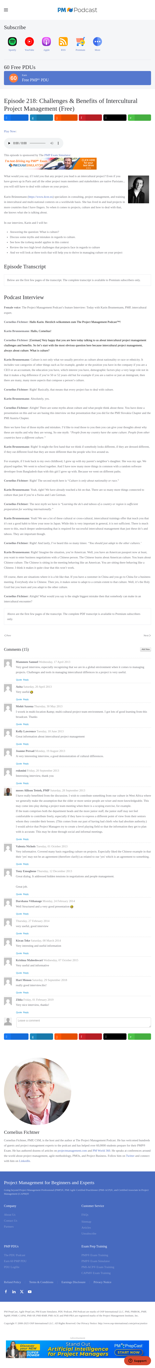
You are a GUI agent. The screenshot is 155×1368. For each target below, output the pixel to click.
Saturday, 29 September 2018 (49, 980)
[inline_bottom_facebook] (16, 1036)
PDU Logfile (11, 1267)
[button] (6, 10)
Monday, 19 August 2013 (50, 751)
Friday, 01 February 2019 (38, 999)
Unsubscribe (89, 1233)
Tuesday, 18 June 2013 (50, 731)
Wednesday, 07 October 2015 (61, 960)
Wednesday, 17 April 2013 (54, 661)
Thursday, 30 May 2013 (48, 706)
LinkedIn (24, 1161)
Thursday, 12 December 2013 (54, 871)
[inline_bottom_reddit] (65, 1036)
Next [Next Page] (147, 635)
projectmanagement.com (72, 1150)
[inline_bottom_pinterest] (90, 1036)
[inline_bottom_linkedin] (41, 1036)
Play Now (10, 131)
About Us (9, 1214)
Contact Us (10, 1220)
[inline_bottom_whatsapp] (139, 1036)
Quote (19, 680)
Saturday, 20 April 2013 (37, 686)
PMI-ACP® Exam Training (98, 1267)
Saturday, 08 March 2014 (46, 940)
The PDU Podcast (14, 1255)
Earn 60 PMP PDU (15, 1261)
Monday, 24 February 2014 (59, 901)
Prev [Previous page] (7, 635)
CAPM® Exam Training (96, 1273)
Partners (9, 1226)
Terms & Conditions (41, 1282)
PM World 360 (101, 1150)
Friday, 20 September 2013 (43, 770)
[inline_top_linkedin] (41, 117)
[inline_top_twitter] (115, 117)
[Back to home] (77, 10)
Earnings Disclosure (74, 1282)
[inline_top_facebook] (16, 117)
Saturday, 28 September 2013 (67, 790)
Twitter (130, 1155)
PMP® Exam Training (95, 1255)
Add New (146, 649)
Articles (86, 1227)
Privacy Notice (102, 1282)
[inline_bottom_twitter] (115, 1036)
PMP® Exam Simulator (96, 1261)
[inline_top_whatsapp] (139, 117)
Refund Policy (12, 1282)
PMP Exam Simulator (57, 155)
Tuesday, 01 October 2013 (52, 846)
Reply (26, 680)
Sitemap (86, 1221)
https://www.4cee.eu (41, 196)
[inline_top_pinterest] (90, 117)
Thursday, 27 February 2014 (32, 921)
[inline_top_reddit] (65, 117)
